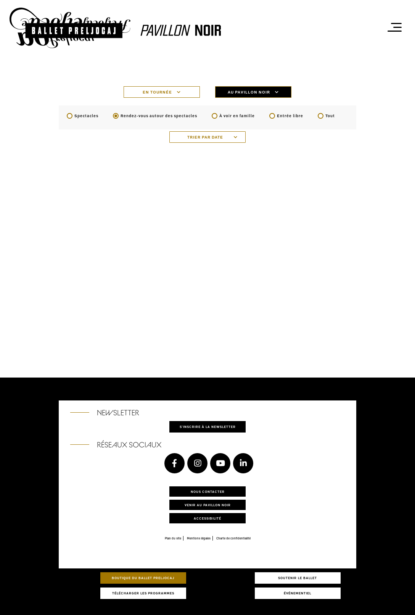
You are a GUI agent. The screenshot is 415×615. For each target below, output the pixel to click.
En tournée (162, 92)
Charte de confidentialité (233, 538)
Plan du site (173, 538)
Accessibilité (207, 518)
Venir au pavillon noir (208, 505)
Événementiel (297, 593)
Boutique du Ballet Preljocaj (143, 578)
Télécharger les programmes (143, 593)
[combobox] (207, 137)
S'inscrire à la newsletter (208, 427)
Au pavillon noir (253, 92)
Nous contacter (208, 491)
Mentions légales (199, 538)
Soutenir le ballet (297, 578)
